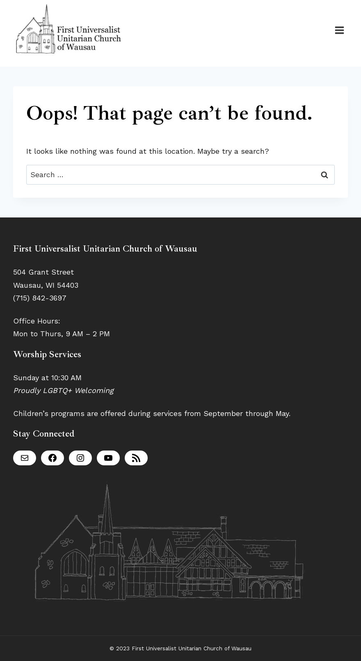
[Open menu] (339, 30)
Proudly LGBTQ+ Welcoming (63, 390)
